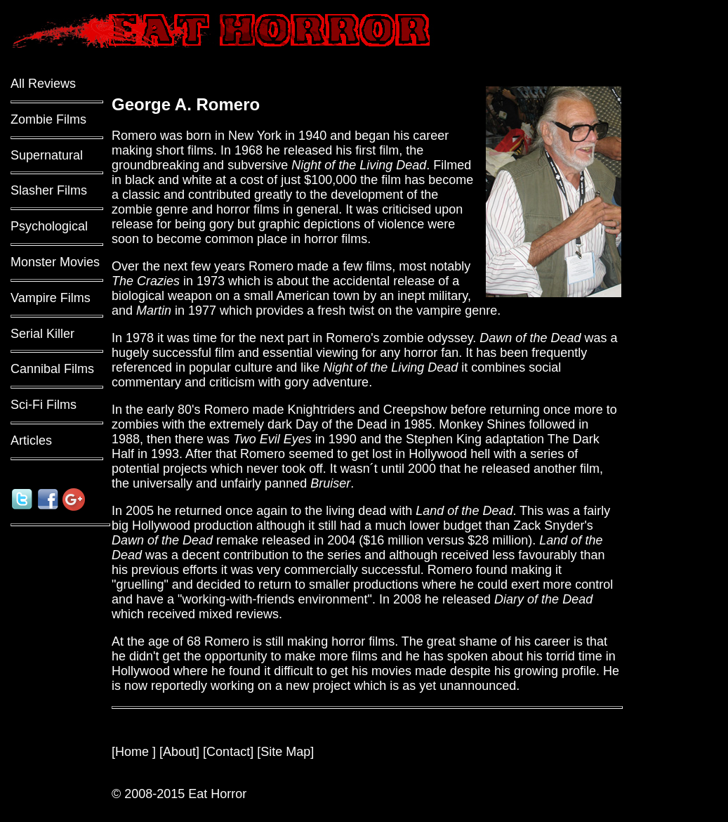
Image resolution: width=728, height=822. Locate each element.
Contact (228, 752)
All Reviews (43, 84)
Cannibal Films (52, 369)
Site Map (285, 752)
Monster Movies (55, 262)
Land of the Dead (464, 511)
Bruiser (330, 483)
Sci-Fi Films (44, 405)
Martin (153, 311)
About (179, 752)
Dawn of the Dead (530, 338)
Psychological (49, 226)
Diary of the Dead (543, 599)
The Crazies (146, 281)
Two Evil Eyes (272, 439)
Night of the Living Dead (358, 165)
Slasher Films (49, 190)
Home (133, 752)
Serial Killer (42, 334)
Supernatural (47, 155)
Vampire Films (51, 298)
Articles (31, 440)
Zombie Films (48, 119)
